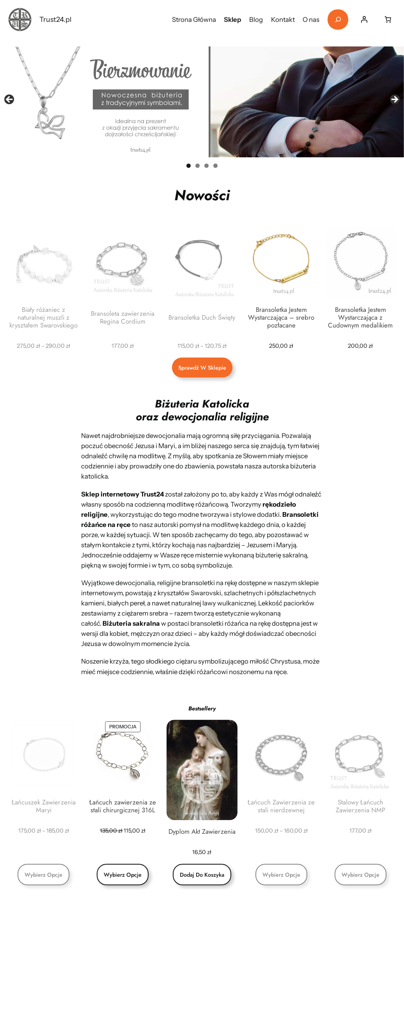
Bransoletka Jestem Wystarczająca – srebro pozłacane (281, 317)
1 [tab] (188, 166)
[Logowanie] (364, 19)
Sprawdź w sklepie (202, 368)
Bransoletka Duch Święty (201, 317)
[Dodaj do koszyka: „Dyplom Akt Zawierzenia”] (202, 874)
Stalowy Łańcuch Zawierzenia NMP (360, 806)
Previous (10, 100)
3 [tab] (206, 166)
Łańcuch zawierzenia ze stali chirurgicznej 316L (122, 806)
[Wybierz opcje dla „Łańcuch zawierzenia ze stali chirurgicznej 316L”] (123, 874)
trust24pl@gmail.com (240, 933)
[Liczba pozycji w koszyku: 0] (387, 19)
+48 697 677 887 (233, 971)
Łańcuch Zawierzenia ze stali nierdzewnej (281, 806)
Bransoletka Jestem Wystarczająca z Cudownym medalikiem (360, 317)
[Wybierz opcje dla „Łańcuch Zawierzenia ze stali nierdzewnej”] (281, 874)
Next (394, 100)
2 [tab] (197, 166)
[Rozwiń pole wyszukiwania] (338, 19)
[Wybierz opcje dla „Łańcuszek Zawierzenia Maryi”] (43, 874)
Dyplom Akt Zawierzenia (202, 831)
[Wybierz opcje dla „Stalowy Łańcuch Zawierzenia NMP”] (360, 874)
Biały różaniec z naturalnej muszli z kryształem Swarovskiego (43, 317)
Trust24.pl (55, 19)
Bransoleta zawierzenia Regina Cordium (122, 317)
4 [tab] (215, 166)
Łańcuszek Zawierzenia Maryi (44, 806)
